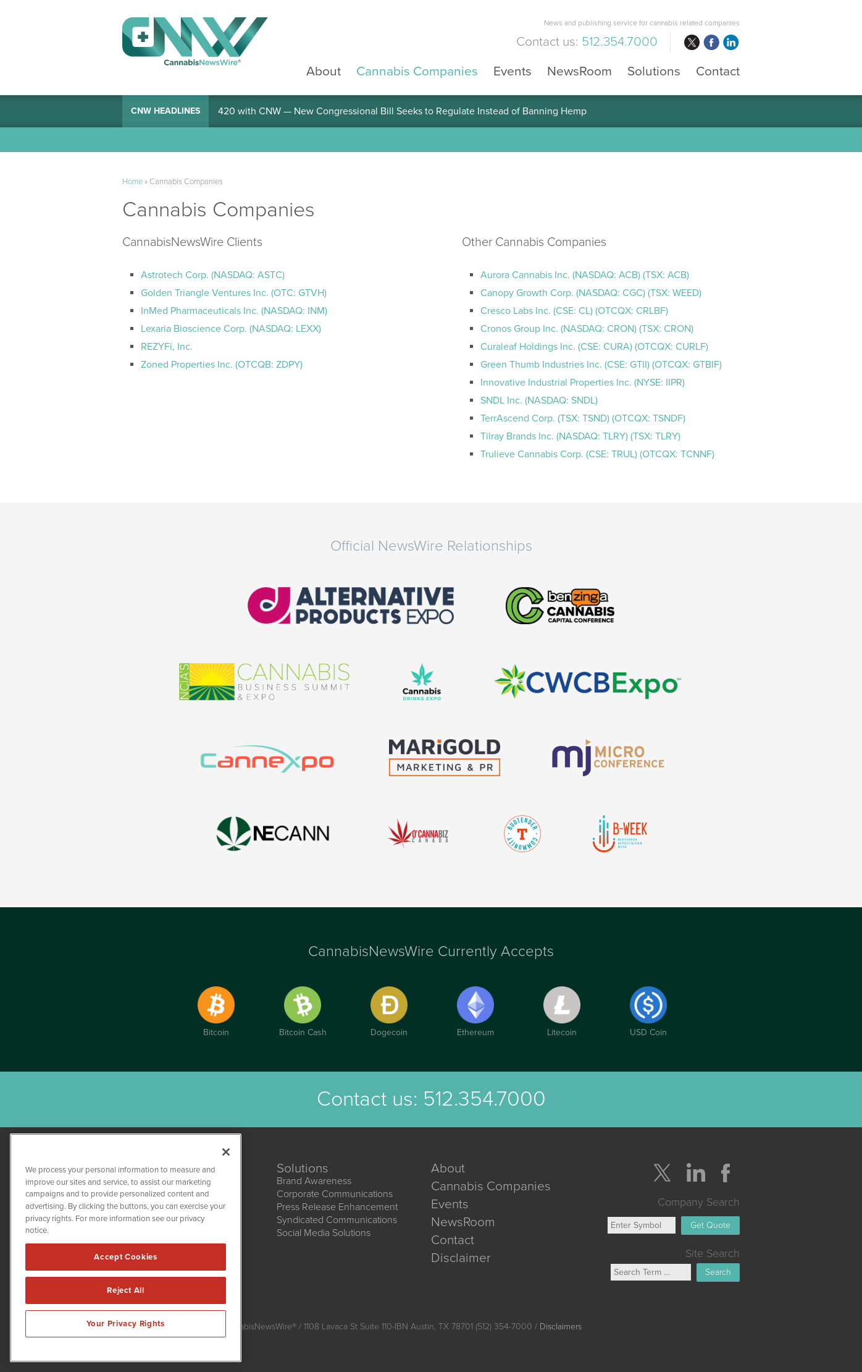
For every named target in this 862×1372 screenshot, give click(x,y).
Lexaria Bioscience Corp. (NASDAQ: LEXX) (231, 329)
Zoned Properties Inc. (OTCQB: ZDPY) (222, 364)
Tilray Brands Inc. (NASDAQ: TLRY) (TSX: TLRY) (580, 436)
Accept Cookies (125, 1257)
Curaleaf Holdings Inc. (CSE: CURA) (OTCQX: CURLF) (594, 347)
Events (512, 71)
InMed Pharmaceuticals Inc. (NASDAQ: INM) (234, 311)
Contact (718, 71)
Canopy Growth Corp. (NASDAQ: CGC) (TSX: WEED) (590, 293)
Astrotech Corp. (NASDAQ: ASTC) (213, 275)
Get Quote (710, 1225)
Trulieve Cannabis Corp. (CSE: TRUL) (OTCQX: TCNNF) (597, 454)
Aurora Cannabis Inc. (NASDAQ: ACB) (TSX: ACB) (584, 275)
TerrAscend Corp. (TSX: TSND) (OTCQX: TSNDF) (582, 418)
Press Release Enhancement (337, 1207)
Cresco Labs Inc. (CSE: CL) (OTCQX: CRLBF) (574, 311)
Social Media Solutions (323, 1233)
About (323, 71)
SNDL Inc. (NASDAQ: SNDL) (539, 400)
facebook (711, 43)
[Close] (226, 1152)
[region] (125, 1247)
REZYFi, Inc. (167, 347)
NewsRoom (579, 71)
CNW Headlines (165, 111)
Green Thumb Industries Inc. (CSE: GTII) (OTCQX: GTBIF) (601, 364)
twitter (692, 43)
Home (132, 182)
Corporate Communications (335, 1194)
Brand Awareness (314, 1181)
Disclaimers (561, 1326)
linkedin (731, 43)
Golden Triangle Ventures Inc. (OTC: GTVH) (234, 293)
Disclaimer (461, 1258)
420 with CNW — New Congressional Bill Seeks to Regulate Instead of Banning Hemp (402, 111)
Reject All (125, 1290)
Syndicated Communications (337, 1220)
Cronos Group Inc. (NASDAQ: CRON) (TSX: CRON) (586, 329)
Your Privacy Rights (125, 1324)
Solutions (653, 71)
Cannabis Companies (417, 71)
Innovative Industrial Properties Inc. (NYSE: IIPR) (582, 382)
